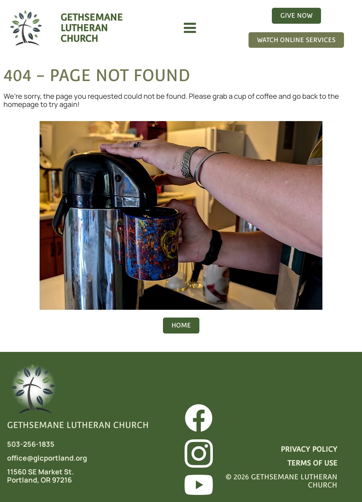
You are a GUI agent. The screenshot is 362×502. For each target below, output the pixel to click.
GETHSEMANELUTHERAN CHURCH (91, 28)
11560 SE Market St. (40, 472)
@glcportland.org (57, 458)
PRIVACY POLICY (309, 449)
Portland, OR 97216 (39, 480)
